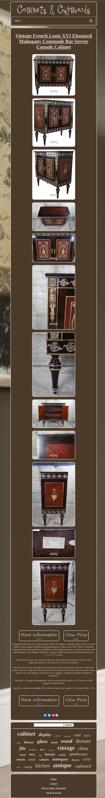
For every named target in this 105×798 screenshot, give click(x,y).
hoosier (50, 754)
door (42, 750)
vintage (66, 748)
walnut (62, 754)
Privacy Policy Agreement (53, 788)
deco (32, 754)
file (22, 748)
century (33, 749)
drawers (75, 760)
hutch (87, 735)
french (21, 759)
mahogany (60, 759)
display (45, 734)
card (77, 735)
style (19, 742)
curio (87, 759)
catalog (28, 767)
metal (54, 742)
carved (58, 736)
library (29, 742)
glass (42, 741)
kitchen (42, 765)
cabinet (26, 733)
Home (53, 779)
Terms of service (53, 792)
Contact (53, 783)
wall (40, 755)
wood (66, 741)
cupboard (83, 766)
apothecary (78, 754)
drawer (83, 741)
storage (51, 750)
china (83, 748)
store (18, 767)
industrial (67, 736)
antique (62, 765)
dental (23, 755)
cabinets (44, 759)
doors (32, 759)
